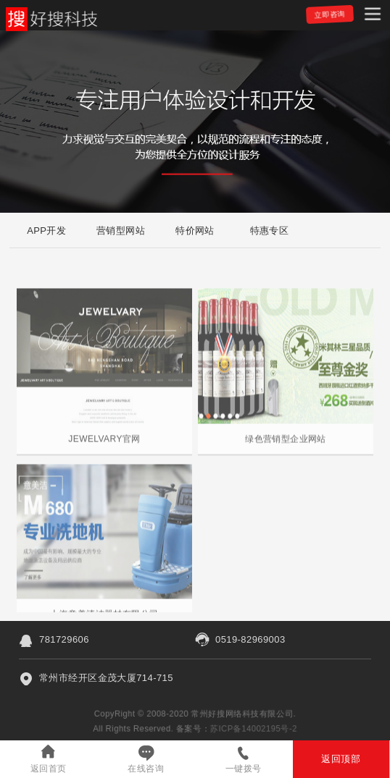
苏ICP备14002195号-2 (255, 728)
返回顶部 (340, 758)
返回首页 (48, 769)
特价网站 (195, 230)
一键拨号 (243, 769)
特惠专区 (269, 230)
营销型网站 (120, 230)
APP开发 (46, 230)
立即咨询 (330, 14)
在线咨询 (146, 769)
